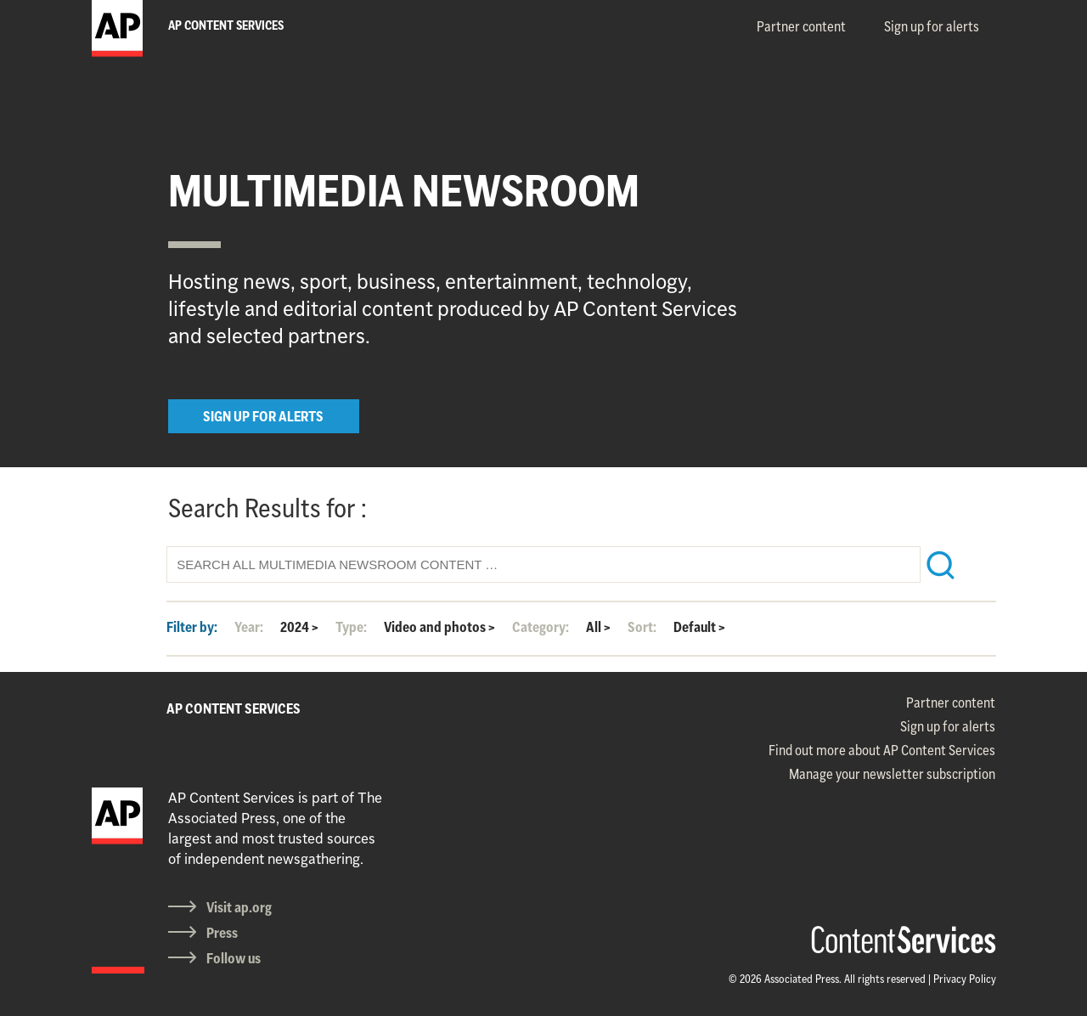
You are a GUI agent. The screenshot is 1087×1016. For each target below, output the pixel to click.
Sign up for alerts (931, 26)
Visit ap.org (239, 907)
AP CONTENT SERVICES (233, 708)
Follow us (233, 958)
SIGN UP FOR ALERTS (263, 416)
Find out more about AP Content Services (882, 750)
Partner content (801, 26)
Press (222, 932)
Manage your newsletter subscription (892, 774)
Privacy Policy (964, 978)
